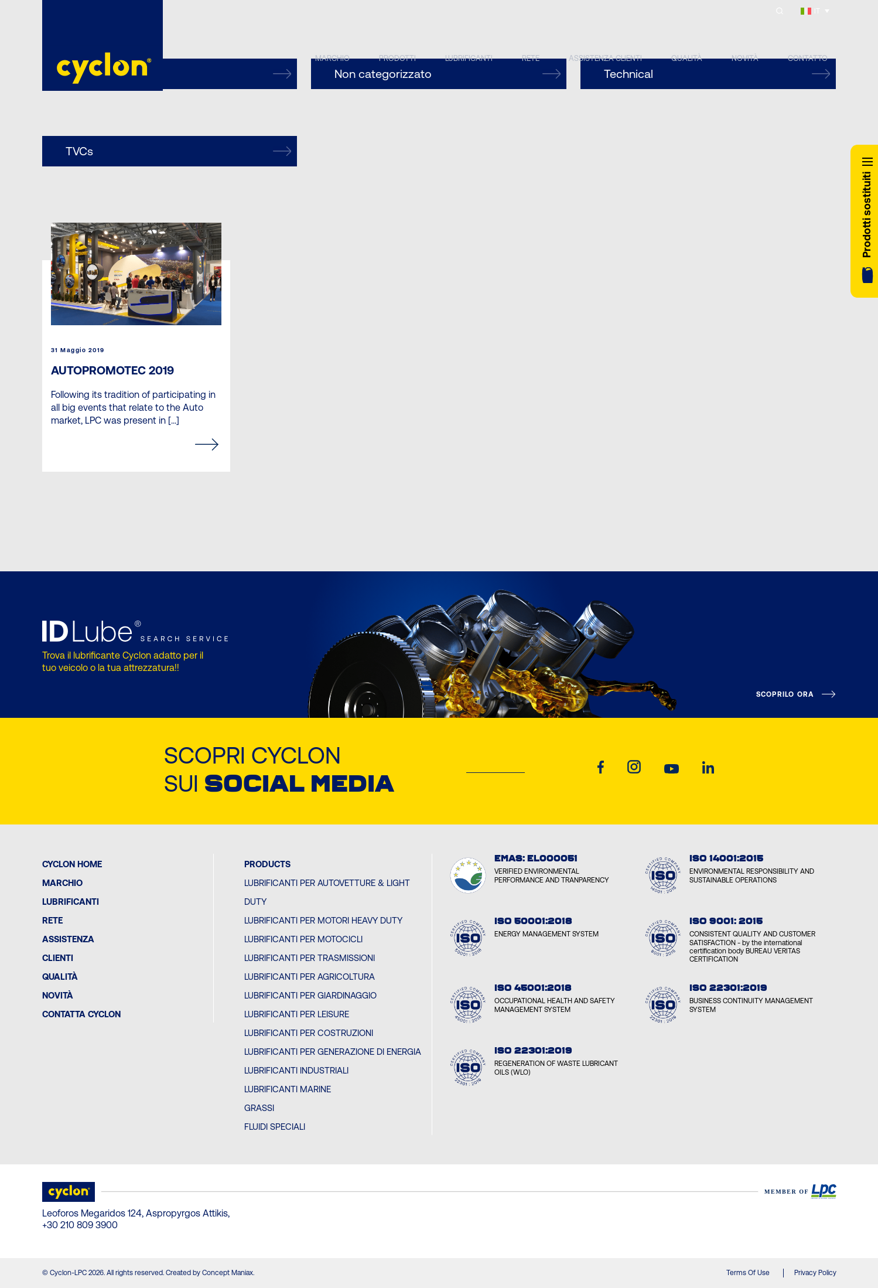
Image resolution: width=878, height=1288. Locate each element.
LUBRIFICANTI (469, 58)
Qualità (60, 977)
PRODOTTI (397, 58)
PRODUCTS (267, 864)
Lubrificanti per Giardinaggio (310, 995)
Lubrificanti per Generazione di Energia (332, 1052)
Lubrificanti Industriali (296, 1070)
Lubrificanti (70, 902)
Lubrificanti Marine (287, 1089)
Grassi (259, 1108)
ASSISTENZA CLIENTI (605, 58)
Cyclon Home (72, 864)
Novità (57, 995)
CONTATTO (808, 58)
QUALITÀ (686, 58)
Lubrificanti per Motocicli (303, 939)
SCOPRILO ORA (785, 694)
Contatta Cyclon (81, 1014)
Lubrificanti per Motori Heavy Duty (323, 920)
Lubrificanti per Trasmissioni (309, 958)
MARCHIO (332, 58)
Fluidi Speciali (274, 1127)
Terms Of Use (748, 1273)
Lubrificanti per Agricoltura (309, 977)
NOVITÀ (745, 58)
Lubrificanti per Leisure (296, 1014)
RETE (530, 58)
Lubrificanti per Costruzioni (308, 1033)
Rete (52, 920)
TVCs (179, 151)
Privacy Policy (815, 1273)
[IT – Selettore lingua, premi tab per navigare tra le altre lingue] (815, 11)
